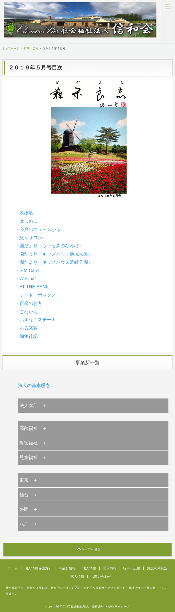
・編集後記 (26, 336)
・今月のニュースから (38, 229)
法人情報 (89, 568)
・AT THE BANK (32, 286)
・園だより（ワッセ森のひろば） (49, 245)
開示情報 (109, 568)
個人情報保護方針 (38, 568)
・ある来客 (26, 328)
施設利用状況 (157, 568)
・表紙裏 (24, 212)
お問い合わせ (101, 577)
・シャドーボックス (35, 295)
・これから (26, 311)
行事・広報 (31, 48)
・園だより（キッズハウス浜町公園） (53, 262)
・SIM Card (27, 270)
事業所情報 (67, 568)
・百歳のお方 (28, 303)
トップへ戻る (91, 549)
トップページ (10, 48)
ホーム (12, 568)
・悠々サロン (28, 237)
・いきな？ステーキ (35, 319)
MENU (168, 21)
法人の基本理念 (34, 385)
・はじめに (26, 221)
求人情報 (77, 577)
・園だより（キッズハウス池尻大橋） (53, 254)
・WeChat (25, 278)
